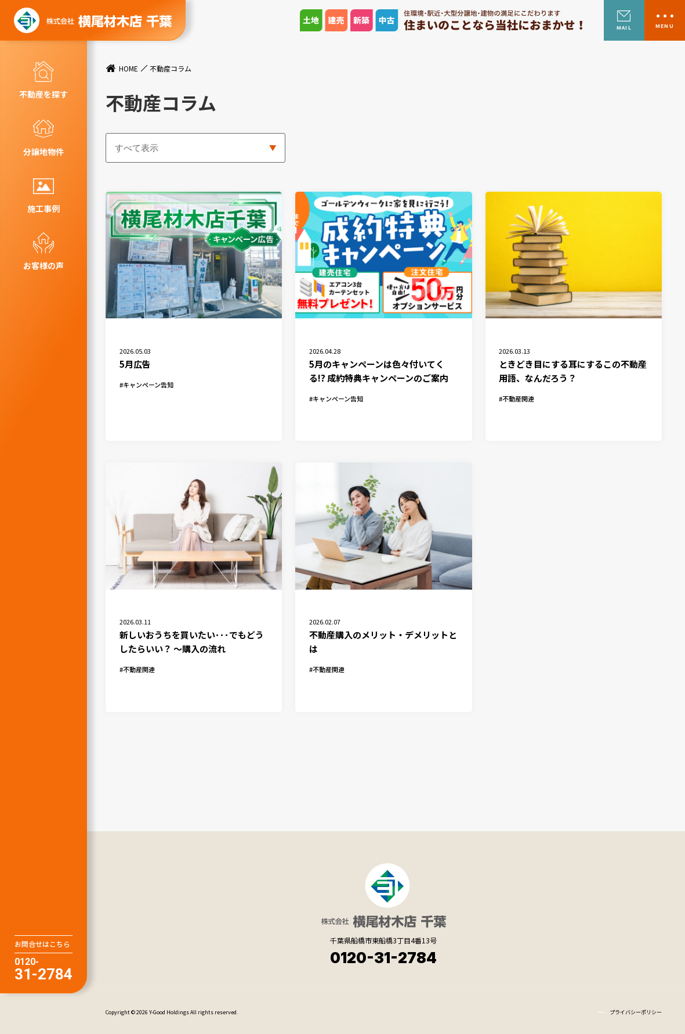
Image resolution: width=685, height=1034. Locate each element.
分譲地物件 (43, 151)
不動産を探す (43, 94)
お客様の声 (43, 265)
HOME (128, 68)
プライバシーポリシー (636, 1011)
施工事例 (43, 208)
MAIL (624, 27)
